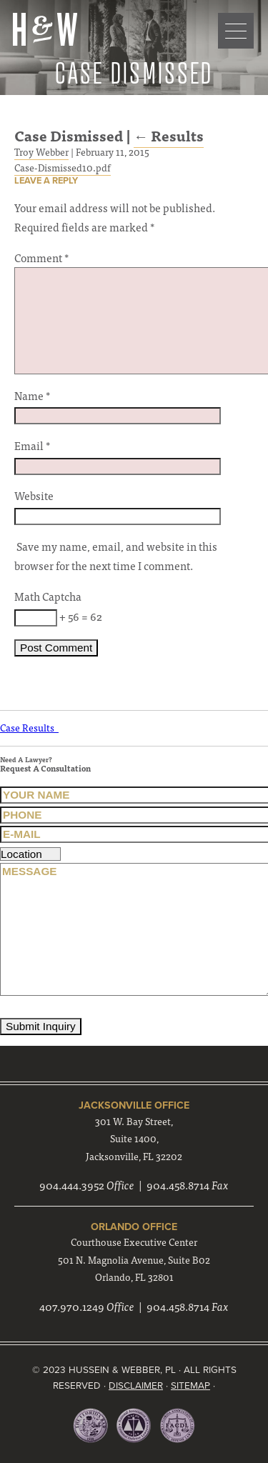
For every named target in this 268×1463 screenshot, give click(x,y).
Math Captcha (47, 596)
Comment (41, 257)
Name (32, 395)
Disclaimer (136, 1386)
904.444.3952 (71, 1185)
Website (34, 495)
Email (32, 445)
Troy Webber (41, 151)
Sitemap (190, 1386)
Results (169, 135)
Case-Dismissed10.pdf (62, 167)
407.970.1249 (71, 1306)
